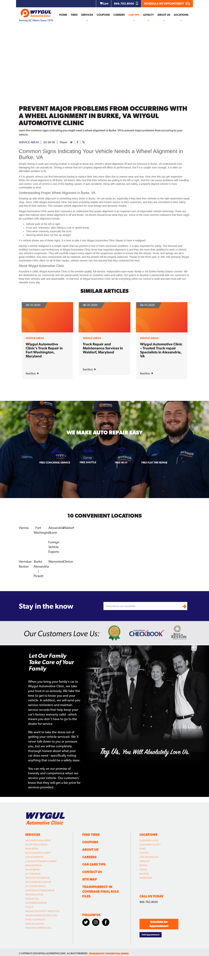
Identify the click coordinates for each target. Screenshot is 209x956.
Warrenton (55, 561)
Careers (119, 14)
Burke (38, 561)
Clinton (68, 561)
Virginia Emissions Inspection (41, 915)
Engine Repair (32, 869)
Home (63, 14)
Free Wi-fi (121, 462)
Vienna (24, 528)
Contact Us (92, 871)
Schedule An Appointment (158, 923)
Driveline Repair (33, 865)
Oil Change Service (35, 885)
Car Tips (134, 14)
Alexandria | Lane (149, 840)
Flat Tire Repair (32, 873)
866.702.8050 (126, 3)
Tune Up (29, 906)
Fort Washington (149, 856)
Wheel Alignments (35, 919)
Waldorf (68, 528)
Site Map (89, 879)
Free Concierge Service (54, 462)
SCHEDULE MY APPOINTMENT (167, 3)
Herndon (25, 561)
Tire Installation (34, 894)
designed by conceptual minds (109, 953)
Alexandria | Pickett (150, 844)
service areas (29, 142)
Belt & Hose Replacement (38, 852)
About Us (163, 14)
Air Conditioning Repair (38, 840)
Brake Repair (31, 848)
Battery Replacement (36, 844)
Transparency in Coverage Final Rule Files (100, 891)
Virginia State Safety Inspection (42, 910)
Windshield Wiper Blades (38, 927)
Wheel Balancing (34, 923)
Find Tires (91, 834)
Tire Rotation (32, 898)
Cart (104, 3)
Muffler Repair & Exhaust (38, 881)
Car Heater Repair (34, 856)
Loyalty (148, 14)
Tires (74, 14)
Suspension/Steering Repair (40, 890)
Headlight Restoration (37, 877)
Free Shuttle (88, 462)
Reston (23, 566)
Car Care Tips (93, 864)
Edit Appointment (150, 934)
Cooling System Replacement (41, 860)
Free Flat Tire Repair (154, 462)
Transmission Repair (36, 902)
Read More (32, 373)
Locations (181, 14)
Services (87, 14)
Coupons (103, 14)
